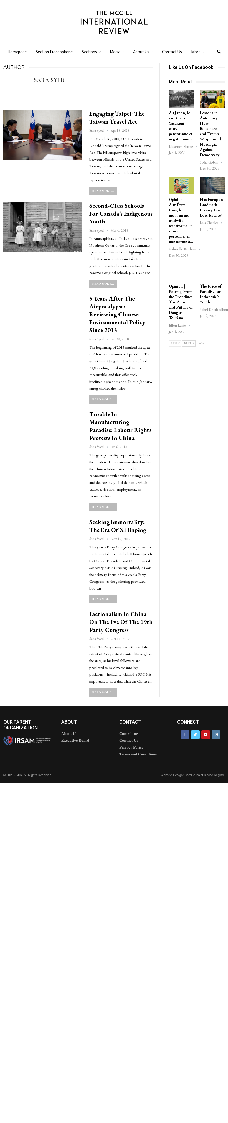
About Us (141, 51)
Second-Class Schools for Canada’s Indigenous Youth (121, 213)
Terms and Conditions (138, 754)
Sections (89, 51)
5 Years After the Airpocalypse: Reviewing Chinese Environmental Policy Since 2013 (117, 314)
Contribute (128, 733)
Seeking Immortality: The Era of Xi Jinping (117, 526)
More (195, 51)
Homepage (17, 51)
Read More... (103, 191)
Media (115, 51)
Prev (175, 343)
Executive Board (75, 740)
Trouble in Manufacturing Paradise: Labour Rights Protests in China (120, 426)
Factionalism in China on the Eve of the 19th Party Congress (120, 622)
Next (189, 343)
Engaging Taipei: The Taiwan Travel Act (117, 117)
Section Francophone (54, 51)
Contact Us (172, 51)
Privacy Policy (131, 747)
